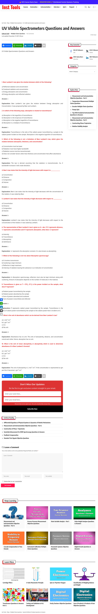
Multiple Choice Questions (18, 33)
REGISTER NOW (45, 2)
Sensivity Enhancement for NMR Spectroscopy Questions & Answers (24, 432)
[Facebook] (76, 51)
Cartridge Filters (7, 583)
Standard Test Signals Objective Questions (16, 438)
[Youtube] (76, 58)
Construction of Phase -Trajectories (14, 429)
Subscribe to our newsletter (13, 481)
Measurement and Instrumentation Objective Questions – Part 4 (11, 524)
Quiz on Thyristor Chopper (58, 583)
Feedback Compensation (11, 435)
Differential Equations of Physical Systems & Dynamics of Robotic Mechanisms (27, 423)
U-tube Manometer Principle (34, 583)
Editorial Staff (5, 33)
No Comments (30, 33)
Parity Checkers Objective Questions (60, 603)
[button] (76, 7)
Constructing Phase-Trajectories (81, 123)
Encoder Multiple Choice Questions (82, 106)
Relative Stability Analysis (80, 126)
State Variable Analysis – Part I (60, 521)
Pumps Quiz (75, 109)
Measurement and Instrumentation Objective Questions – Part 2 (23, 426)
